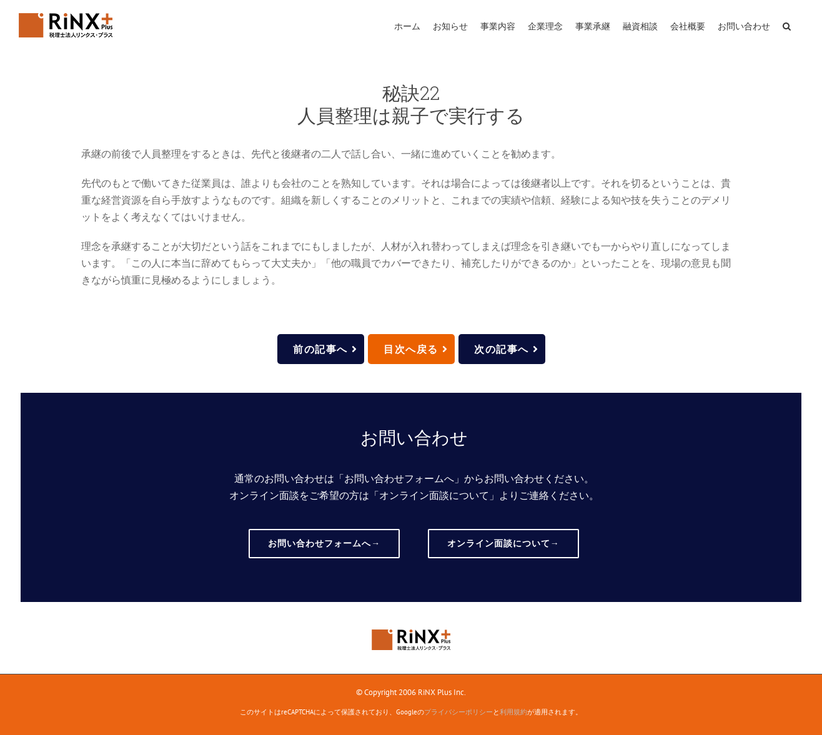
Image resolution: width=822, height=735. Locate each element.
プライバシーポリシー (458, 712)
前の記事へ (325, 349)
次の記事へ (506, 349)
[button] (787, 25)
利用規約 (513, 712)
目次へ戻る (416, 349)
